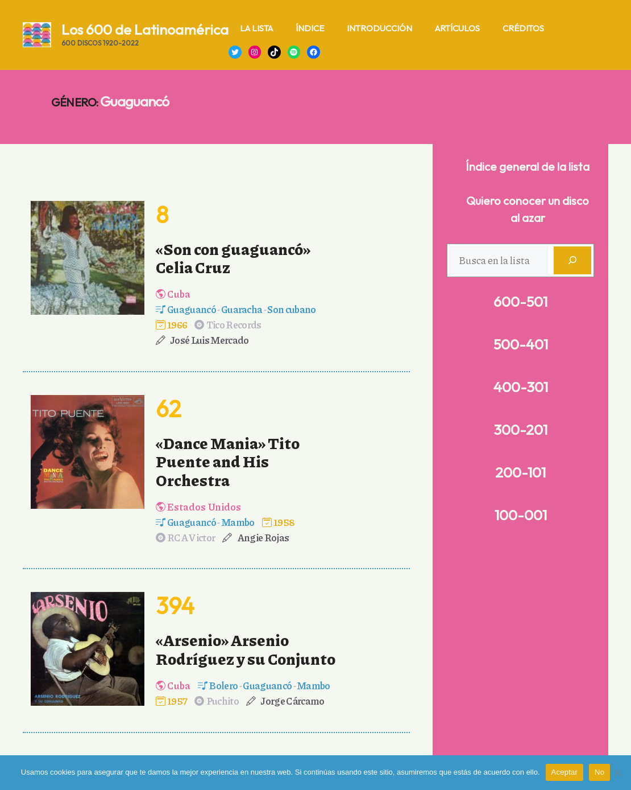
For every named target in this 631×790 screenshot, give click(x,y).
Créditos (523, 28)
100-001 (521, 515)
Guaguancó (191, 309)
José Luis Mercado (209, 340)
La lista (256, 28)
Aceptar (564, 772)
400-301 (520, 387)
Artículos (457, 28)
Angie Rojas (263, 537)
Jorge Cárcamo (292, 700)
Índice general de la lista (528, 166)
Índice (310, 28)
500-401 (520, 344)
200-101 (520, 472)
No (599, 772)
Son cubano (291, 309)
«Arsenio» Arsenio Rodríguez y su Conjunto (245, 649)
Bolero (223, 685)
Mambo (238, 522)
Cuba (178, 294)
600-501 (520, 302)
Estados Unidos (204, 506)
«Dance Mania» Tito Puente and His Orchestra (228, 461)
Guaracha (242, 309)
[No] (616, 772)
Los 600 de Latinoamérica (145, 29)
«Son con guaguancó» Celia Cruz (233, 258)
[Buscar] (572, 260)
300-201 (520, 430)
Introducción (379, 28)
